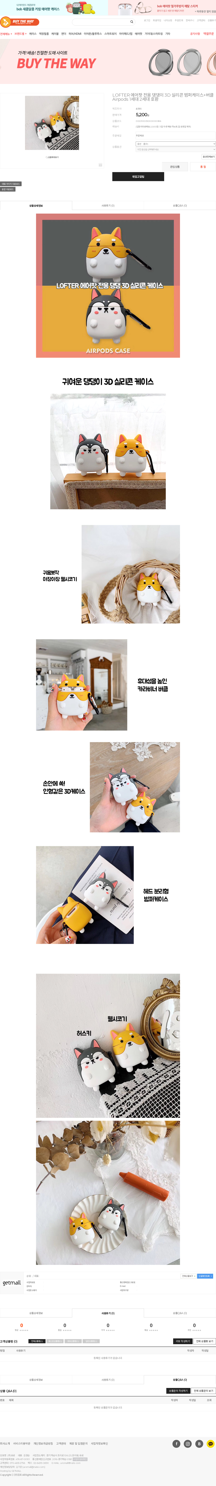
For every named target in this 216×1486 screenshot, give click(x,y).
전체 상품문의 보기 (203, 1390)
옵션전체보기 (209, 156)
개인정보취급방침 (43, 1443)
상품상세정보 (36, 205)
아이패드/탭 (125, 33)
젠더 (63, 33)
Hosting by (10, 1471)
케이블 (55, 33)
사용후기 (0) (108, 205)
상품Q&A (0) (180, 205)
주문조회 (179, 20)
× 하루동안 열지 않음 (205, 11)
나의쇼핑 (168, 20)
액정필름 (44, 33)
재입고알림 (138, 176)
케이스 (33, 33)
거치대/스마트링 (154, 33)
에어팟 (138, 33)
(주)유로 (18, 1475)
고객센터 (201, 20)
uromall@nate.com (70, 1463)
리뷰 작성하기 (183, 1341)
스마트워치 (110, 33)
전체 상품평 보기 (204, 1341)
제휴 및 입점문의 (78, 1443)
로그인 (147, 20)
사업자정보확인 (99, 1443)
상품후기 (212, 20)
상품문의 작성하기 (178, 1390)
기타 (167, 33)
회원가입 (157, 20)
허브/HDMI (75, 33)
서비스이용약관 (21, 1443)
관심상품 (175, 166)
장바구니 (190, 20)
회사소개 (5, 1443)
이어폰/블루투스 (93, 33)
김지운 (19, 1467)
